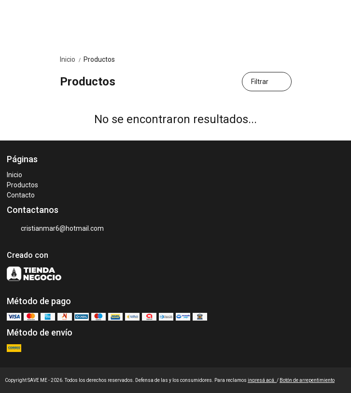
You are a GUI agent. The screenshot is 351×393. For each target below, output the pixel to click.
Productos (99, 59)
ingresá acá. (262, 380)
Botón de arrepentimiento (307, 380)
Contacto (21, 195)
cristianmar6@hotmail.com (55, 229)
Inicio (72, 59)
